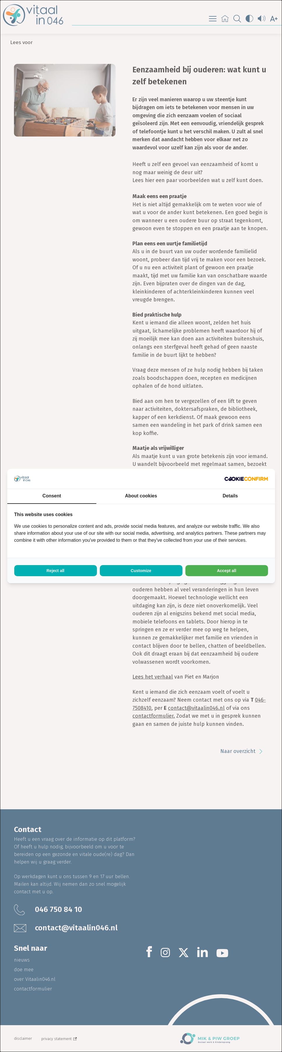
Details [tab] (230, 495)
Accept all (226, 570)
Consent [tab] (51, 495)
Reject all (55, 570)
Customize (141, 570)
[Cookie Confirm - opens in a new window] (246, 479)
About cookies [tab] (141, 495)
